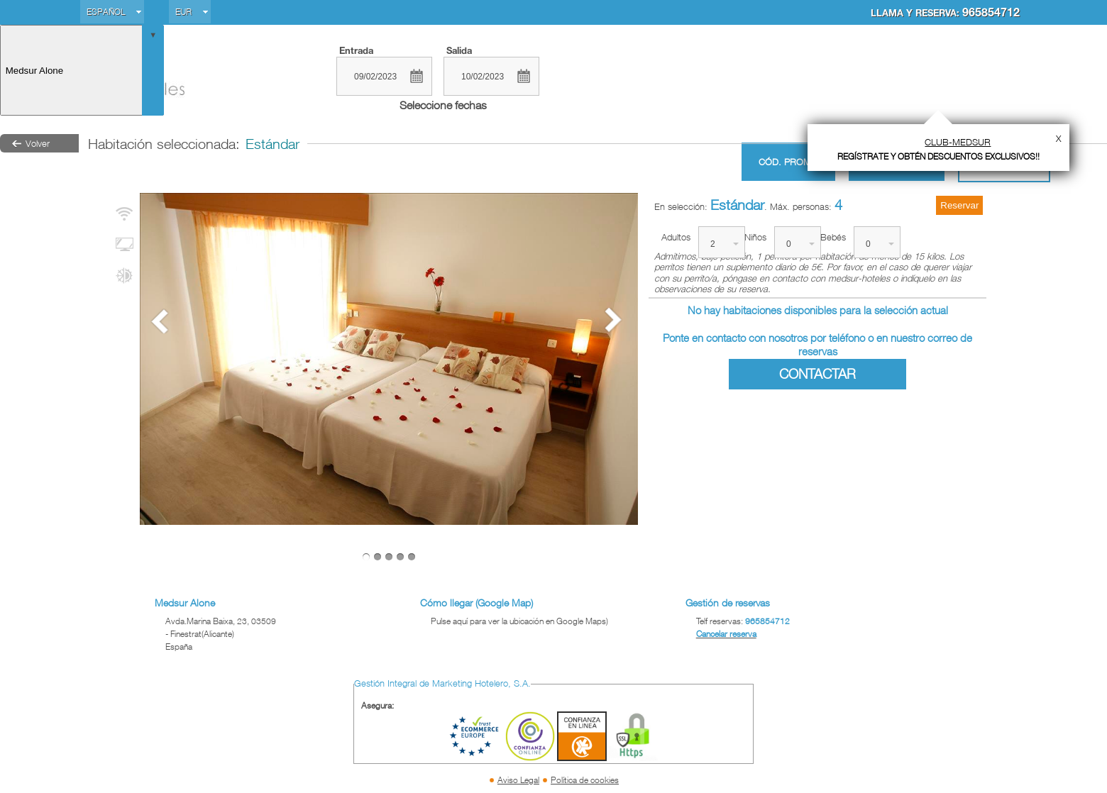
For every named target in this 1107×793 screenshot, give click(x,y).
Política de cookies (585, 780)
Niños (755, 237)
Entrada (356, 50)
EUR (183, 11)
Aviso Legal (518, 780)
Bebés (833, 237)
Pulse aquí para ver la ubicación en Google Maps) (519, 621)
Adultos (675, 237)
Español (106, 11)
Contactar (817, 373)
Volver (38, 143)
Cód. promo (788, 162)
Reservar (959, 205)
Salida (459, 50)
